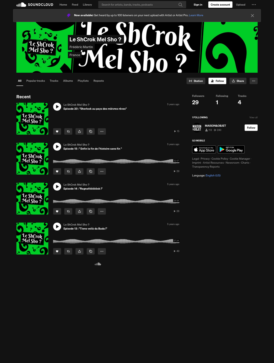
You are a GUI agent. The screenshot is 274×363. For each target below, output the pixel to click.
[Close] (252, 15)
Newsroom (232, 162)
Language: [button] (206, 175)
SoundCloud (34, 4)
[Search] (142, 4)
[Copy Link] (91, 131)
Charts (245, 162)
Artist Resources (213, 162)
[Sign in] (198, 4)
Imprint (196, 162)
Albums (68, 81)
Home (63, 4)
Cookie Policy (219, 158)
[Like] (57, 131)
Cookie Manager (240, 158)
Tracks (54, 81)
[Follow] (217, 81)
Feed (75, 4)
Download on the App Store (204, 149)
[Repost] (68, 131)
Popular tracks (35, 81)
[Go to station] (196, 81)
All (20, 81)
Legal (195, 158)
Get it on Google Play (231, 149)
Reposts (98, 81)
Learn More (196, 15)
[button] (254, 4)
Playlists (83, 81)
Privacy (205, 158)
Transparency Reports (206, 166)
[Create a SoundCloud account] (220, 4)
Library (87, 4)
